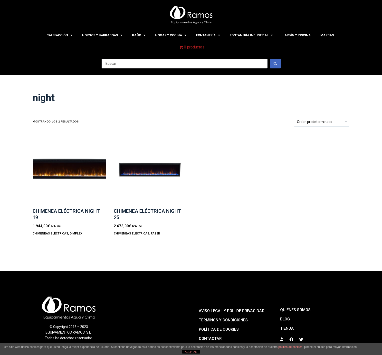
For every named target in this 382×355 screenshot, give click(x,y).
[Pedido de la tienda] (321, 122)
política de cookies (290, 347)
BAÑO (138, 35)
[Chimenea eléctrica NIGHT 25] (150, 169)
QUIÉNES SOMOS (295, 310)
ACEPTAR (191, 351)
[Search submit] (275, 63)
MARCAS (327, 35)
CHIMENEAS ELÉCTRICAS (50, 233)
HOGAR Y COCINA (170, 35)
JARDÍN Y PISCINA (297, 35)
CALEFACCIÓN (59, 35)
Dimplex (76, 233)
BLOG (285, 319)
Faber (155, 233)
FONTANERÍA (208, 35)
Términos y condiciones (223, 320)
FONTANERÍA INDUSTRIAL (251, 35)
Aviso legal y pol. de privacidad (232, 310)
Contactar (210, 338)
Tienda (287, 328)
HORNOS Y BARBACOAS (102, 35)
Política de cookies (219, 329)
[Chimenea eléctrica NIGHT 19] (69, 169)
